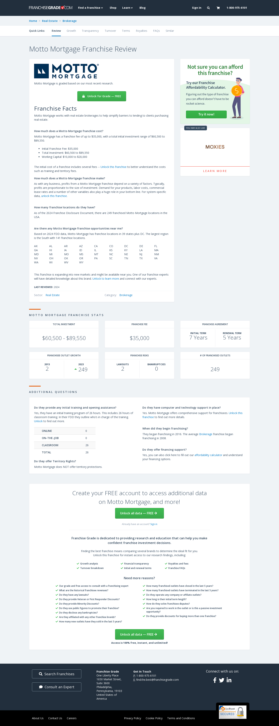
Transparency (90, 31)
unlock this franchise (54, 196)
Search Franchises (56, 674)
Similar (170, 31)
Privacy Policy (132, 718)
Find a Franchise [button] (91, 7)
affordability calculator (208, 455)
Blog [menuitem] (143, 7)
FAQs (156, 31)
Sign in (153, 524)
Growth (71, 31)
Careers (72, 718)
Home (33, 21)
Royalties (141, 31)
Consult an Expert (56, 687)
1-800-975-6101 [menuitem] (236, 7)
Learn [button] (128, 7)
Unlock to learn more (105, 278)
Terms (126, 31)
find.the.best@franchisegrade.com (157, 679)
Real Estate (50, 21)
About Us (38, 718)
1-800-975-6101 (146, 675)
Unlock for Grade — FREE (101, 96)
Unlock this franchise (114, 167)
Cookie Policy (154, 718)
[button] (209, 8)
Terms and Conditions (181, 718)
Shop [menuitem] (113, 7)
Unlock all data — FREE (138, 513)
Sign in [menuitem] (196, 7)
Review (56, 31)
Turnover (110, 31)
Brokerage (70, 21)
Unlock (38, 421)
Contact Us (55, 718)
